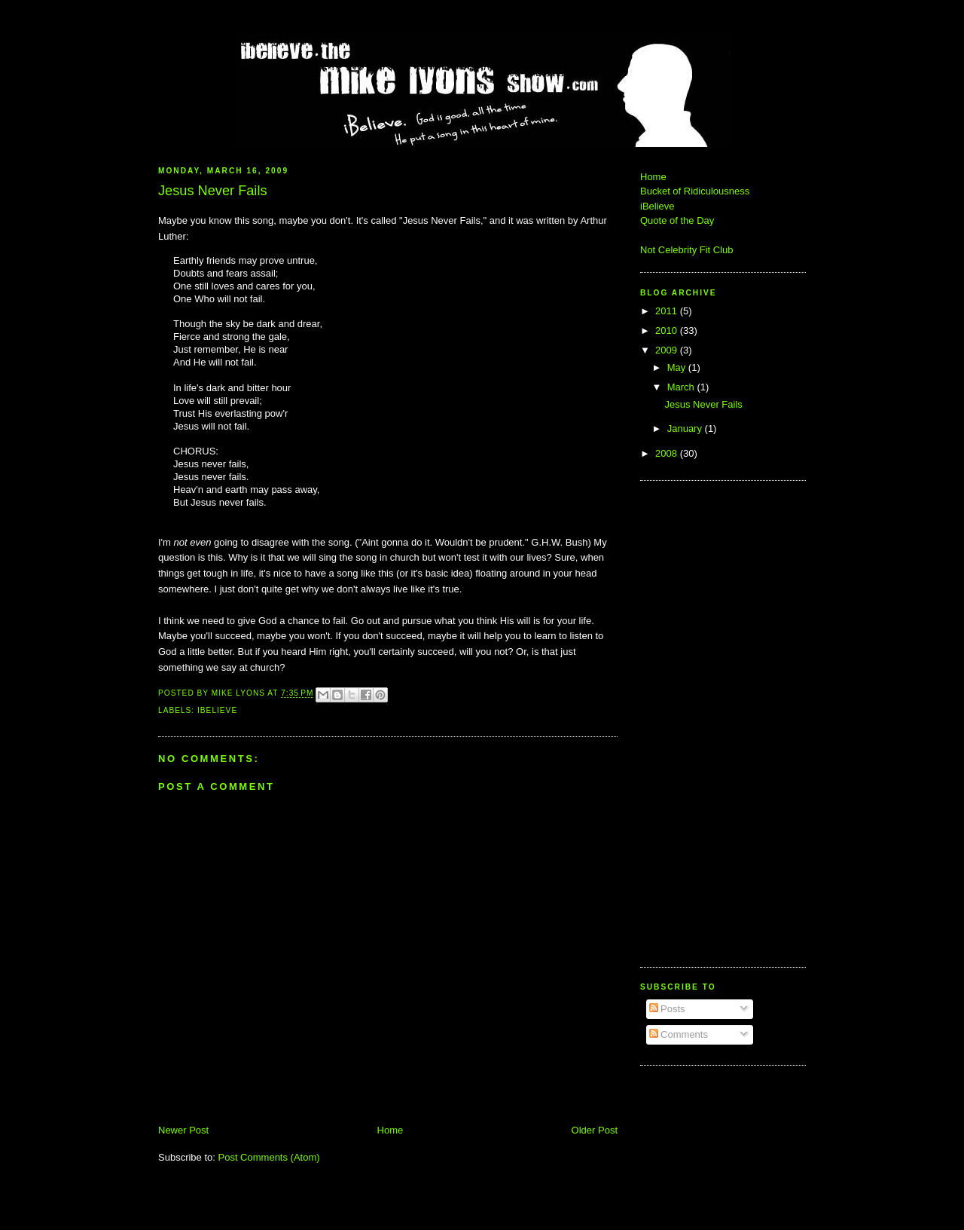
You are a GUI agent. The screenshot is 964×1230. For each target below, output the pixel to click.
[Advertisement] (685, 722)
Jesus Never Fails (703, 404)
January (686, 428)
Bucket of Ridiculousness (694, 191)
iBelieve (217, 710)
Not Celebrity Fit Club (687, 249)
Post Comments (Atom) (269, 1157)
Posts (667, 1008)
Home (390, 1130)
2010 (667, 330)
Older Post (595, 1130)
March (682, 387)
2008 (667, 453)
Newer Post (183, 1130)
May (677, 367)
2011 (667, 311)
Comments (678, 1034)
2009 (667, 350)
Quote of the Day (677, 220)
